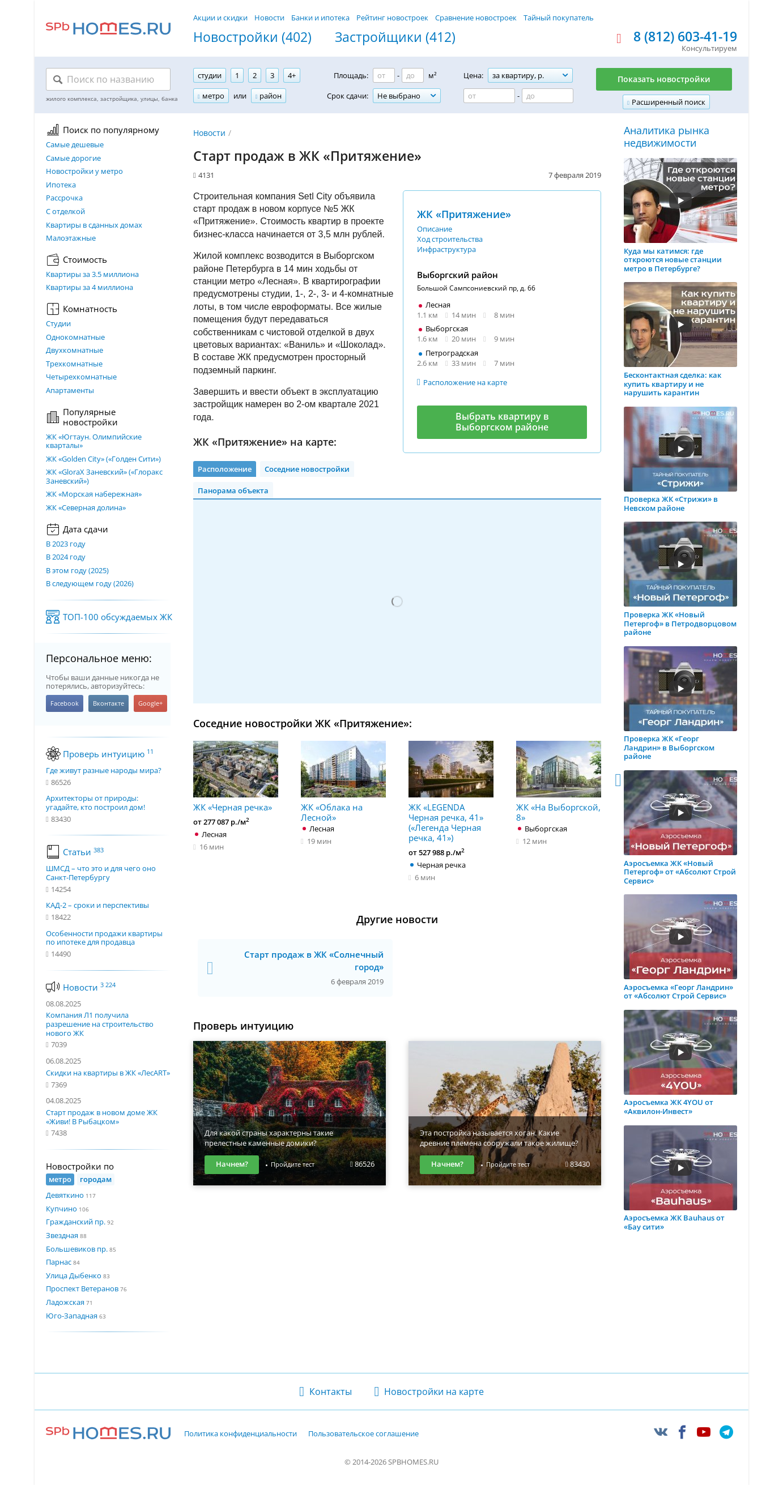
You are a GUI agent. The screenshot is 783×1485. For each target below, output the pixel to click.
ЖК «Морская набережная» (94, 494)
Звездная (62, 1235)
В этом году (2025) (77, 570)
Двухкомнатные (74, 350)
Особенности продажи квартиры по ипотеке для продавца (104, 938)
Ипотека (61, 185)
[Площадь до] (413, 75)
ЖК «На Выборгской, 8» (558, 781)
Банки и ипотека (320, 17)
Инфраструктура (446, 249)
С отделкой (65, 211)
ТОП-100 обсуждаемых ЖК (117, 617)
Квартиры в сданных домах (94, 225)
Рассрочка (64, 198)
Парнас (58, 1262)
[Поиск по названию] (108, 79)
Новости (269, 17)
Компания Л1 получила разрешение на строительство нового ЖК (100, 1024)
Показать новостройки (664, 79)
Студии (58, 323)
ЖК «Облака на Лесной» (343, 781)
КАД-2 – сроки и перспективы (97, 905)
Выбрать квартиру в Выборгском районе (502, 421)
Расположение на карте (465, 382)
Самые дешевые (75, 145)
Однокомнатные (75, 337)
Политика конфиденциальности (240, 1434)
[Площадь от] (384, 75)
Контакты (330, 1391)
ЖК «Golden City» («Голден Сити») (103, 459)
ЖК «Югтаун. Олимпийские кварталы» (94, 441)
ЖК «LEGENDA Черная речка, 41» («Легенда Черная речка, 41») (450, 792)
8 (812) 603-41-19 (685, 37)
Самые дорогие (73, 158)
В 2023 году (66, 544)
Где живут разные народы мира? (103, 770)
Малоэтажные (71, 238)
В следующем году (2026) (90, 583)
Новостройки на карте (434, 1391)
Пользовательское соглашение (363, 1434)
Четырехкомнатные (81, 377)
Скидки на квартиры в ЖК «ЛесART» (108, 1073)
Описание (434, 229)
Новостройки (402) (252, 37)
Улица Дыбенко (73, 1275)
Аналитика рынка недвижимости (666, 137)
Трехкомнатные (74, 364)
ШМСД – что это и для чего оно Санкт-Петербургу (101, 873)
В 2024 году (66, 557)
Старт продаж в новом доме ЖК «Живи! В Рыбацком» (102, 1116)
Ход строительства (450, 239)
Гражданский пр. (75, 1222)
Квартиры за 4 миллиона (89, 287)
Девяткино (65, 1195)
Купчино (61, 1209)
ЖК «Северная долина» (86, 508)
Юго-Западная (71, 1316)
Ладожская (65, 1302)
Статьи (83, 852)
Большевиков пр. (77, 1249)
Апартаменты (70, 390)
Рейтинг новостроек (392, 17)
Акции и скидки (220, 17)
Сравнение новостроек (476, 17)
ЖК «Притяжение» (464, 214)
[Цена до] (547, 95)
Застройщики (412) (395, 37)
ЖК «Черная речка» (235, 776)
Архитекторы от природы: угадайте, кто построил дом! (95, 803)
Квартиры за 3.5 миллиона (92, 274)
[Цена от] (489, 95)
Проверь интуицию (108, 754)
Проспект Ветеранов (82, 1288)
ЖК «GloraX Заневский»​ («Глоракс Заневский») (104, 476)
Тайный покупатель (559, 17)
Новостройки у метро (84, 171)
